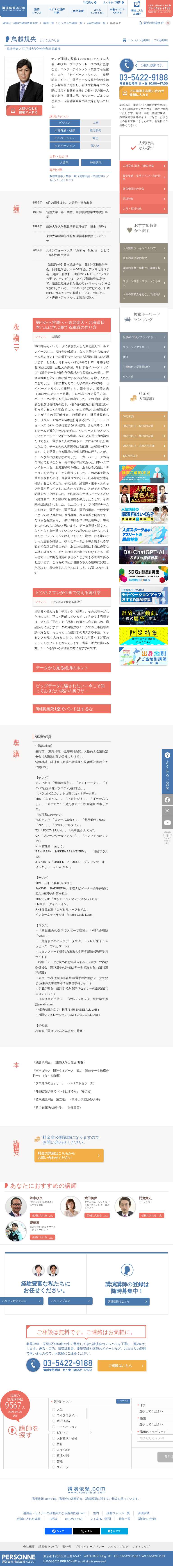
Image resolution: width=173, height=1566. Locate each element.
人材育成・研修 (65, 130)
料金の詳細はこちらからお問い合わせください (56, 1155)
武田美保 (90, 1198)
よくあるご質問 (112, 2)
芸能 (60, 1459)
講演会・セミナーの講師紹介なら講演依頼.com (54, 1511)
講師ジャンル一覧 (118, 1511)
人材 (95, 122)
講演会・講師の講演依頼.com (20, 23)
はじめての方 (74, 1517)
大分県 (64, 162)
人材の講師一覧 (95, 23)
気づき (95, 145)
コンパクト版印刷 (139, 40)
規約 (96, 1511)
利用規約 (88, 2)
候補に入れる (39, 1215)
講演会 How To (49, 1545)
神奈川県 (96, 162)
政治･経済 (63, 1419)
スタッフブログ (60, 1300)
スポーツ (62, 1465)
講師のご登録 (147, 1517)
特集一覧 (124, 1517)
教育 (60, 1442)
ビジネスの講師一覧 (70, 23)
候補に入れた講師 (29, 1517)
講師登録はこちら (124, 1300)
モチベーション (65, 138)
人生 (60, 1408)
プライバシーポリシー (89, 1545)
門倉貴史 (145, 1198)
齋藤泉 (34, 1222)
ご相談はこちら (120, 1364)
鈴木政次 (36, 1198)
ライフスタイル (67, 1413)
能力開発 (95, 130)
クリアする (123, 1400)
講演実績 (144, 1511)
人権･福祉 (63, 1448)
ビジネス (65, 122)
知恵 (95, 138)
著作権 (66, 1545)
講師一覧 (48, 23)
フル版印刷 (161, 40)
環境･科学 (63, 1454)
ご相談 (52, 1517)
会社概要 (29, 1545)
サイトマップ (141, 1545)
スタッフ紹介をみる (25, 1300)
